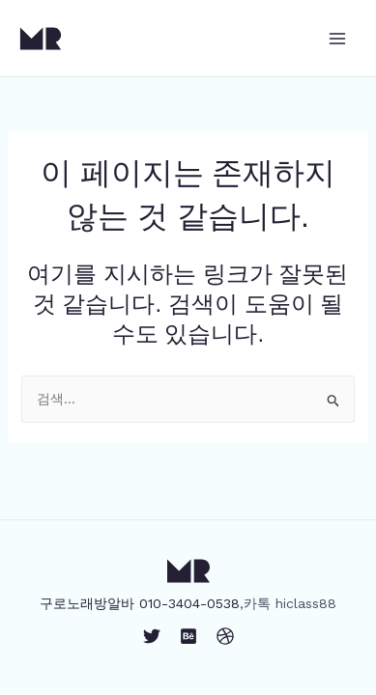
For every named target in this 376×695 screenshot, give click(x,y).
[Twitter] (151, 636)
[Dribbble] (225, 636)
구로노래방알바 (87, 603)
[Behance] (188, 636)
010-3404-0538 (189, 603)
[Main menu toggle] (337, 38)
